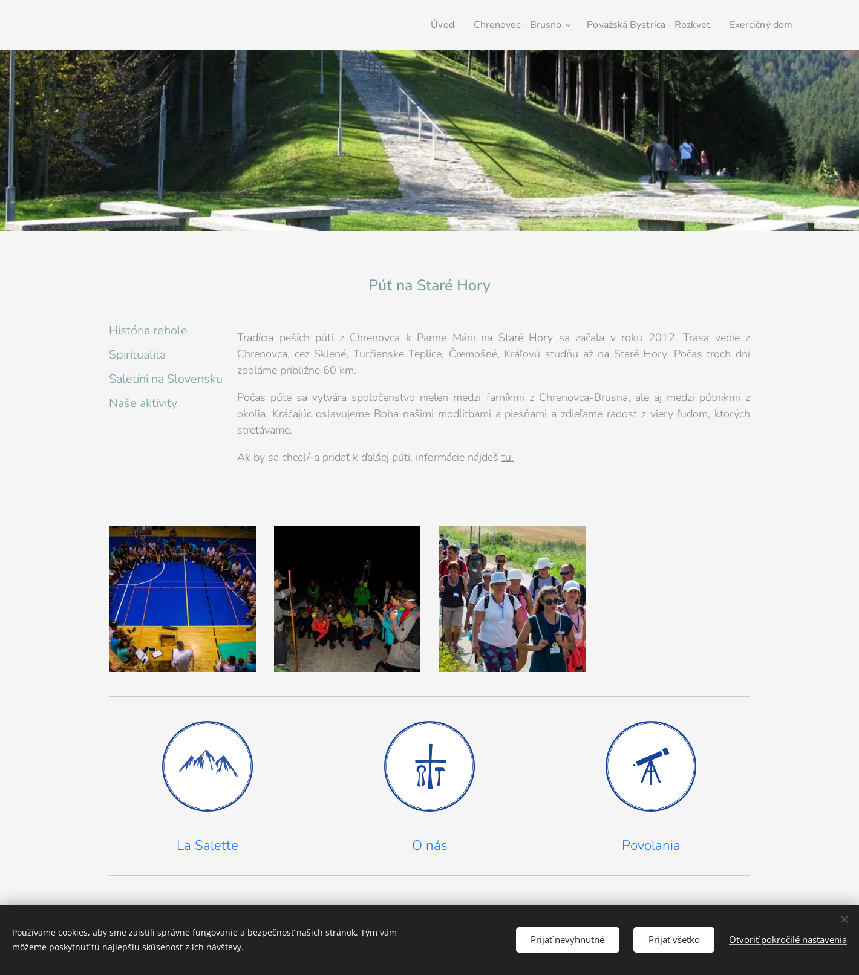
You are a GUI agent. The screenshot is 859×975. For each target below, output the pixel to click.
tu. (507, 457)
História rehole (148, 330)
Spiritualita (137, 355)
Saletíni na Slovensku (166, 379)
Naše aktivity (143, 403)
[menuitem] (420, 25)
